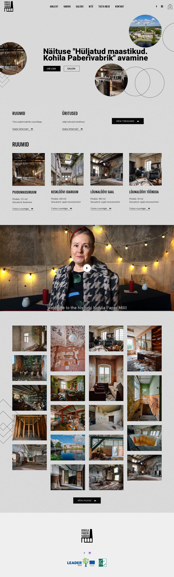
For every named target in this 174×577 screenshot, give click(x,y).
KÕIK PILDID (87, 500)
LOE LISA (51, 68)
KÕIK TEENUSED (127, 121)
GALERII (71, 68)
